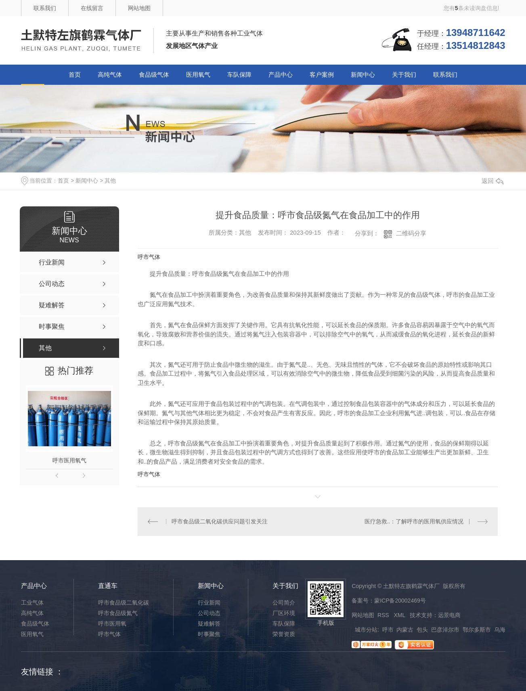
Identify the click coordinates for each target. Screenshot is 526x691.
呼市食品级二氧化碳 (123, 602)
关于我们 (404, 74)
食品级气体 (154, 74)
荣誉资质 (283, 634)
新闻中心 (363, 74)
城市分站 (366, 629)
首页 (75, 74)
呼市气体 (149, 257)
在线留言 (92, 8)
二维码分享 (411, 233)
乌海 (499, 629)
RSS (384, 615)
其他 (110, 180)
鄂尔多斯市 (477, 629)
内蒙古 (404, 629)
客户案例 (322, 74)
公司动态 (209, 613)
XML (400, 615)
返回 (492, 180)
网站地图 (139, 8)
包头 (422, 629)
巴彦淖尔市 (445, 629)
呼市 (388, 629)
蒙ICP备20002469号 (400, 600)
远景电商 (449, 615)
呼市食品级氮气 (118, 613)
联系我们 (45, 8)
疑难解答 (209, 623)
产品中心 (280, 74)
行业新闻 (209, 602)
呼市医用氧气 (69, 460)
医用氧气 (198, 74)
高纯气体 (110, 74)
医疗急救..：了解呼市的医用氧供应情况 (414, 521)
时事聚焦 (209, 634)
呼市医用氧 (112, 623)
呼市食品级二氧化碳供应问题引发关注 (220, 521)
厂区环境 (283, 613)
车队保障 (239, 74)
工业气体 (32, 602)
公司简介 (283, 602)
